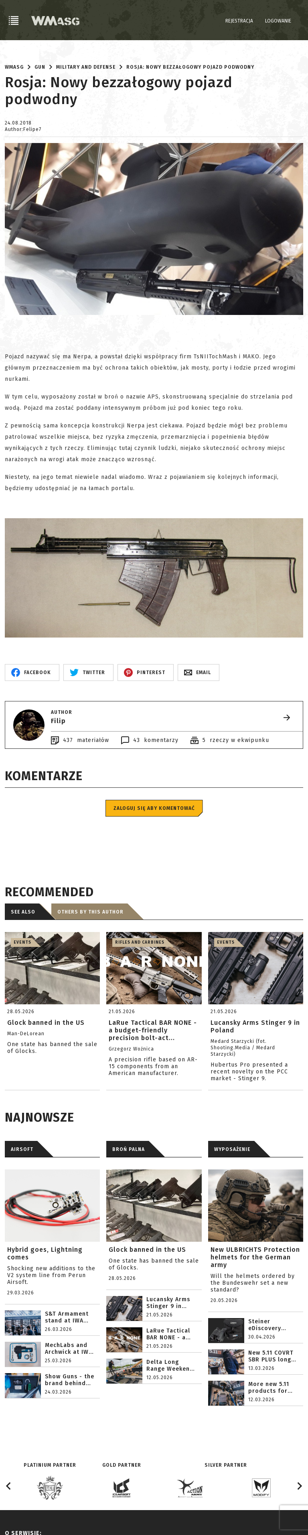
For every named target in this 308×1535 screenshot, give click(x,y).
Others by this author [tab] (90, 912)
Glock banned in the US (147, 1249)
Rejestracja (239, 21)
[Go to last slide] (9, 1486)
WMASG (14, 67)
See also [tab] (23, 912)
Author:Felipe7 (23, 129)
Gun (39, 67)
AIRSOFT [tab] (22, 1149)
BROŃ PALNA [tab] (128, 1149)
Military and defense (86, 67)
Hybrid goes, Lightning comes (45, 1253)
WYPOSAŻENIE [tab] (232, 1149)
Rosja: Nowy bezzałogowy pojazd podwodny (190, 67)
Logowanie (278, 21)
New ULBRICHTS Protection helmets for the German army (255, 1257)
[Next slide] (299, 1486)
